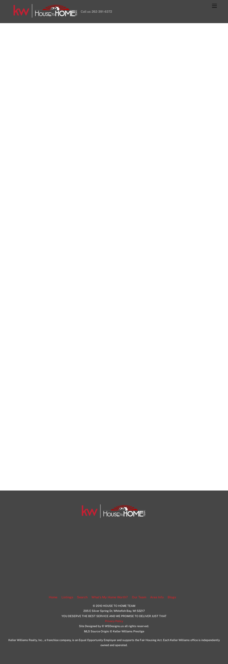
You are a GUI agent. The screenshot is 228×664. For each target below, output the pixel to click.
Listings (67, 597)
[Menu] (214, 6)
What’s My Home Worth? (109, 597)
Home (53, 597)
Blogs (172, 597)
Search (82, 597)
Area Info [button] (157, 597)
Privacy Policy (114, 621)
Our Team (139, 597)
